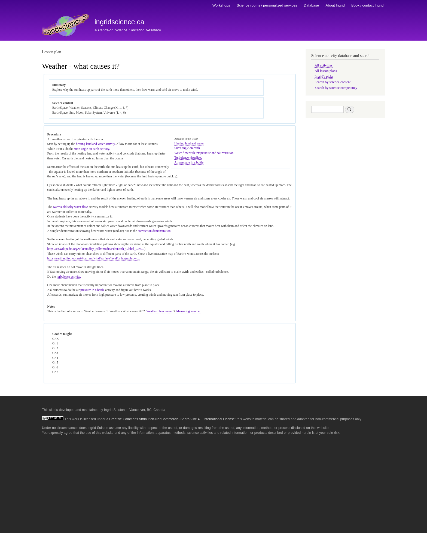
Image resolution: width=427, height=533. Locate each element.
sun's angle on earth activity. (92, 149)
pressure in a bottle (92, 290)
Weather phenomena (159, 311)
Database (311, 5)
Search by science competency (336, 88)
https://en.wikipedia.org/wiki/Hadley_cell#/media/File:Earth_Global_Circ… (95, 249)
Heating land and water (189, 143)
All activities (324, 65)
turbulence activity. (69, 276)
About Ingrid (335, 5)
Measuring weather (188, 311)
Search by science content (332, 82)
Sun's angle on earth (187, 148)
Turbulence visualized (188, 157)
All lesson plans (326, 71)
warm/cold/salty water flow (70, 207)
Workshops (221, 5)
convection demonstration (154, 231)
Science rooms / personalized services (267, 5)
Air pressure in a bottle (188, 162)
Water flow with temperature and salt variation (203, 153)
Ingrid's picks (324, 76)
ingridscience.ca (119, 22)
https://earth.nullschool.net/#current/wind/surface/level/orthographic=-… (93, 258)
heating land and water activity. (96, 144)
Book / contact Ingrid (367, 5)
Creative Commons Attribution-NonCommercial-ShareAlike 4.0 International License (172, 419)
